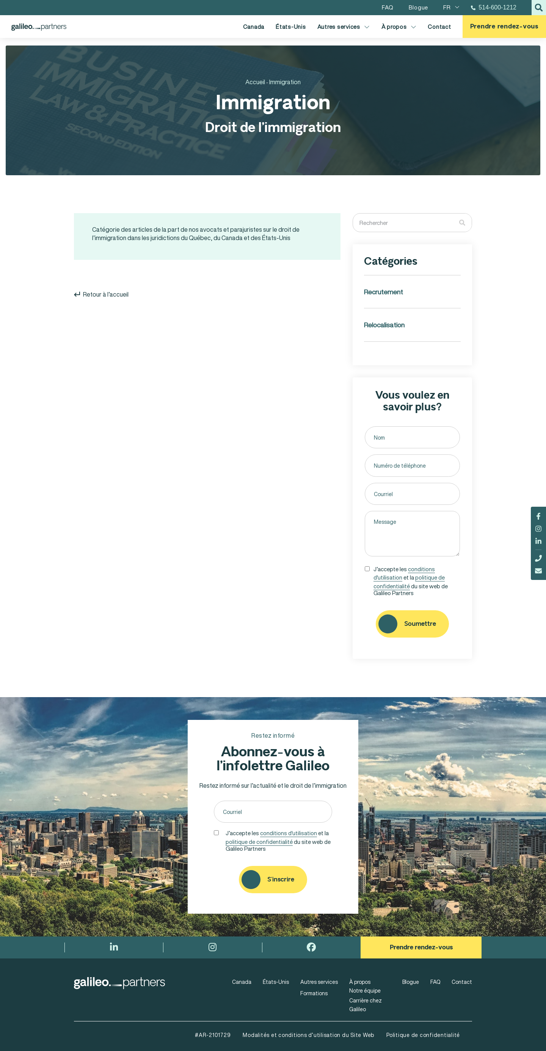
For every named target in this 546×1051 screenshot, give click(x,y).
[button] (539, 7)
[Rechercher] (462, 223)
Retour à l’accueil (101, 294)
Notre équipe (365, 990)
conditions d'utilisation (288, 833)
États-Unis (291, 26)
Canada (254, 26)
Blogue (410, 982)
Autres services (343, 26)
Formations (314, 993)
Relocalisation (384, 325)
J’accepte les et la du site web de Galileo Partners (410, 580)
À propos (399, 26)
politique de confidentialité (409, 581)
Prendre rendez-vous (504, 26)
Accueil (255, 81)
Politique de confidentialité (423, 1035)
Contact (439, 26)
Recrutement (383, 292)
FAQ (435, 982)
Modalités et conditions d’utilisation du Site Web (308, 1035)
